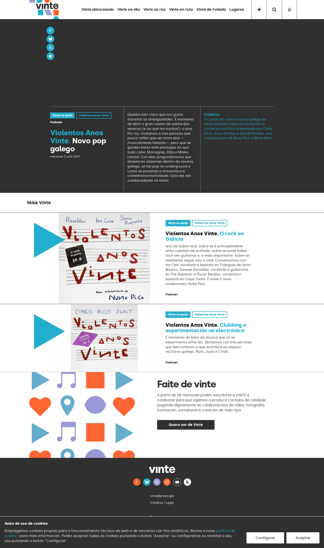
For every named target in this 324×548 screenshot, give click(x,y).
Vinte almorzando (98, 9)
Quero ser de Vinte (186, 425)
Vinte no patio (62, 115)
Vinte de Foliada (211, 9)
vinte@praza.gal (162, 496)
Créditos (156, 502)
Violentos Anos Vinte (94, 115)
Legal (170, 502)
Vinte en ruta (181, 9)
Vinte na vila (128, 9)
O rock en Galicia (205, 236)
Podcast (56, 122)
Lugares (236, 9)
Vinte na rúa (154, 9)
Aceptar (302, 538)
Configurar (265, 538)
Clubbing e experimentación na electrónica (206, 328)
